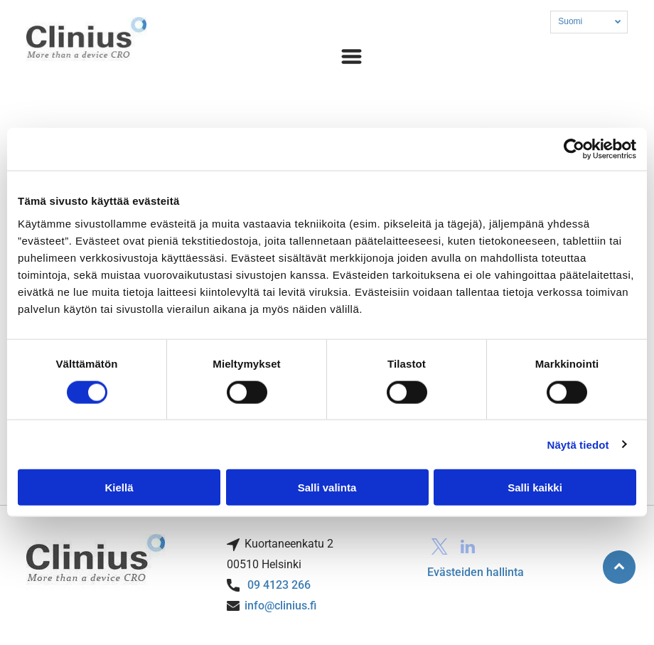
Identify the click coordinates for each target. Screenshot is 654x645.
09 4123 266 (279, 585)
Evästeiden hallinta (475, 572)
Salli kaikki (535, 487)
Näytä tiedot (578, 444)
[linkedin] (468, 548)
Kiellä (118, 487)
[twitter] (439, 548)
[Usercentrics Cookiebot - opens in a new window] (574, 149)
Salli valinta (327, 487)
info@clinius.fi (280, 605)
